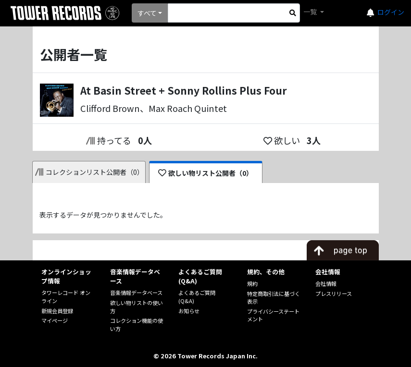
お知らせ (188, 311)
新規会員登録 (57, 311)
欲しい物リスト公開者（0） (205, 173)
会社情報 (325, 283)
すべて (147, 13)
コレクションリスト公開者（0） (89, 172)
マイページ (54, 320)
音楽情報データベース (136, 292)
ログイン (390, 12)
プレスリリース (333, 293)
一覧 (310, 11)
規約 (252, 283)
